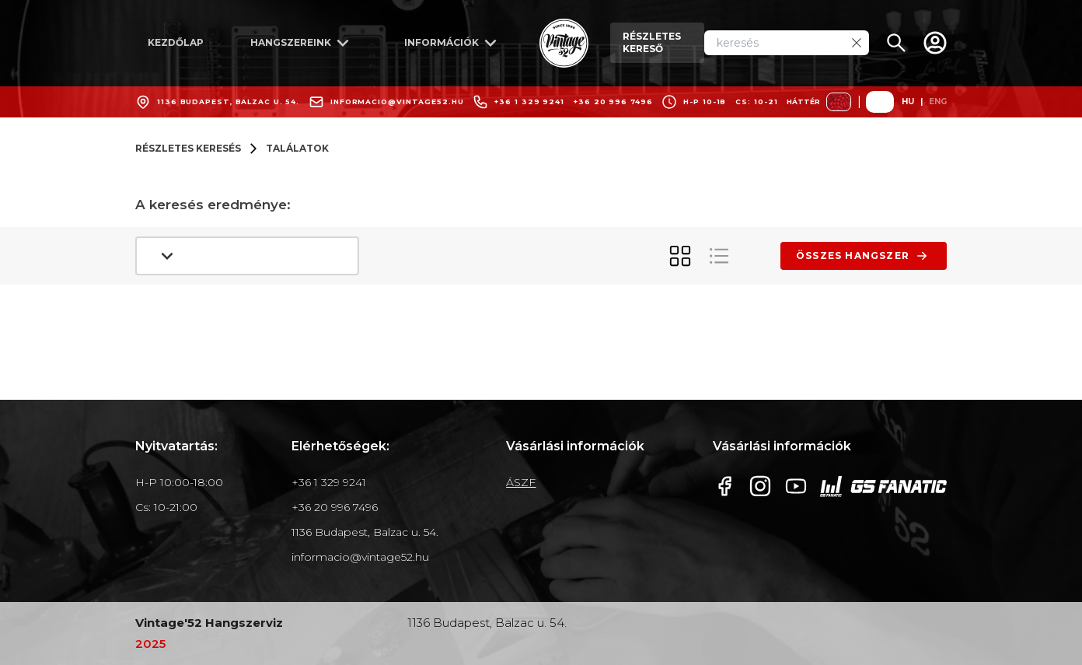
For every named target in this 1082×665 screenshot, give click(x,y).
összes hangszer (863, 256)
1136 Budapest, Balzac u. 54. (228, 101)
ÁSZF (521, 482)
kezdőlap (176, 42)
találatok (297, 148)
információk (453, 42)
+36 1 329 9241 (529, 101)
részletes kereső (652, 42)
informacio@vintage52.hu (397, 101)
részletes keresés (188, 148)
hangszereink (302, 42)
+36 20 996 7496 (613, 101)
